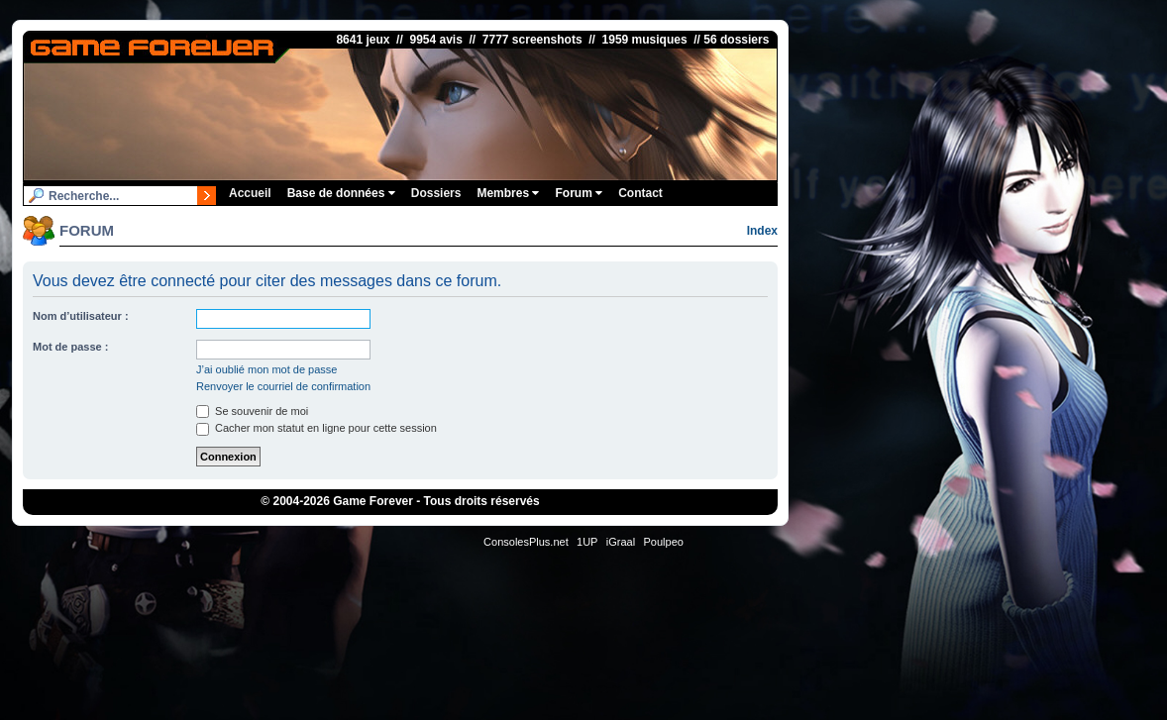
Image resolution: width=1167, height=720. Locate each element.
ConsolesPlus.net (526, 542)
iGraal (620, 542)
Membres (508, 193)
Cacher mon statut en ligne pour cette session (316, 428)
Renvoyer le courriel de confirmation (283, 386)
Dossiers (436, 193)
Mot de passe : (70, 347)
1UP (587, 542)
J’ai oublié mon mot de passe (266, 369)
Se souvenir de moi (252, 411)
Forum (578, 193)
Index (762, 231)
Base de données (341, 193)
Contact (640, 193)
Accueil (250, 193)
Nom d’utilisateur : (81, 316)
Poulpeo (664, 542)
